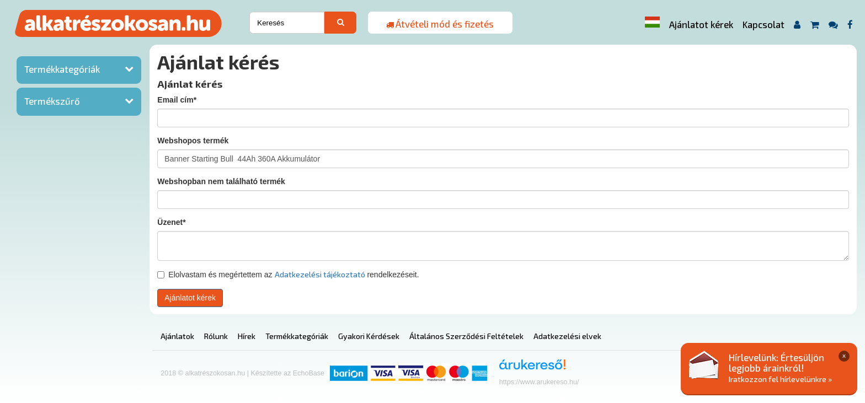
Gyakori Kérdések (368, 336)
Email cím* (176, 99)
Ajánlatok (177, 336)
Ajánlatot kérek (701, 24)
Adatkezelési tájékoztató (320, 274)
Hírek (246, 336)
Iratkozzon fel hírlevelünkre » (780, 379)
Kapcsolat (763, 24)
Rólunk (216, 336)
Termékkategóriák (62, 68)
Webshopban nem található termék (221, 181)
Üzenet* (171, 222)
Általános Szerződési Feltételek (466, 336)
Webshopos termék (192, 140)
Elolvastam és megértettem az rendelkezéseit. (288, 274)
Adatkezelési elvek (567, 336)
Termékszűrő (52, 100)
